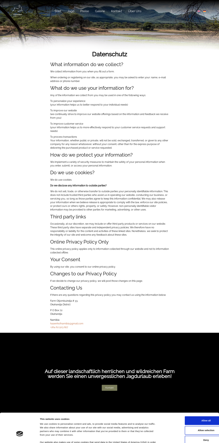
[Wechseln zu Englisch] (199, 11)
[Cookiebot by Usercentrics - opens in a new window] (19, 437)
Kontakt (116, 11)
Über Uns (134, 11)
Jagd (70, 11)
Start (58, 11)
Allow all (186, 399)
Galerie (100, 11)
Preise (84, 11)
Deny (186, 419)
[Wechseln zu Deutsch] (204, 11)
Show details (160, 437)
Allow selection (185, 409)
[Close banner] (214, 396)
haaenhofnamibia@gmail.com (66, 323)
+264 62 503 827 (59, 327)
